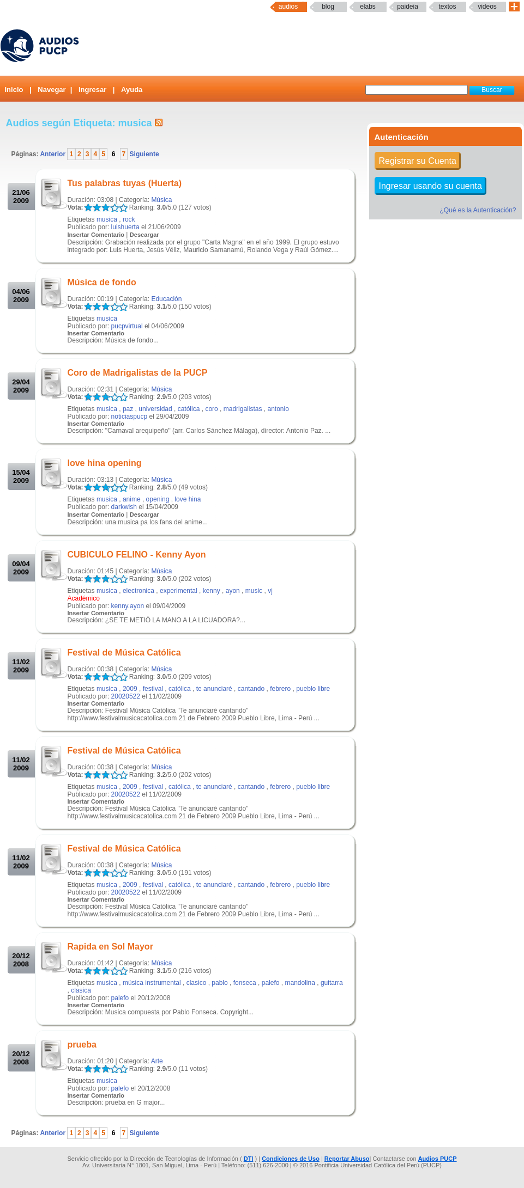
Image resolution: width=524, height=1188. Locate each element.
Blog (328, 6)
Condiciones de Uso (291, 1158)
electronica (138, 591)
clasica (81, 990)
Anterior (53, 154)
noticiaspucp (129, 416)
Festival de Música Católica (124, 652)
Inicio (14, 89)
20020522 (125, 696)
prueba (82, 1044)
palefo (271, 983)
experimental (178, 591)
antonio (277, 409)
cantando (251, 689)
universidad (155, 409)
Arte (157, 1061)
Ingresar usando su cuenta (430, 186)
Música (161, 200)
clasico (196, 983)
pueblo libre (313, 689)
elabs (368, 6)
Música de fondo (102, 282)
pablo (219, 983)
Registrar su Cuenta (417, 161)
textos (447, 6)
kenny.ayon (127, 606)
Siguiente (143, 154)
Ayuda (131, 89)
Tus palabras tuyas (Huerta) (125, 183)
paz (128, 409)
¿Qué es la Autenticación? (477, 210)
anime (132, 499)
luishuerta (125, 227)
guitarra (332, 983)
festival (153, 689)
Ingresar (92, 89)
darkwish (124, 507)
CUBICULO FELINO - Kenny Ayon (137, 554)
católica (189, 409)
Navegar (51, 89)
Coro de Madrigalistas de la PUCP (138, 372)
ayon (233, 591)
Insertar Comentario (96, 234)
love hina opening (105, 463)
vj (270, 591)
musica (107, 219)
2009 (130, 689)
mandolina (300, 983)
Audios (288, 6)
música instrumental (152, 983)
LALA (88, 208)
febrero (280, 689)
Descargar (144, 234)
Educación (166, 299)
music (253, 591)
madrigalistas (243, 409)
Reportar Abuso (347, 1158)
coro (211, 409)
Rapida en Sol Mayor (110, 946)
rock (129, 219)
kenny (211, 591)
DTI (249, 1158)
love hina (187, 499)
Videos (487, 6)
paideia (407, 6)
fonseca (244, 983)
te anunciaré (214, 689)
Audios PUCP (437, 1158)
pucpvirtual (127, 326)
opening (158, 499)
